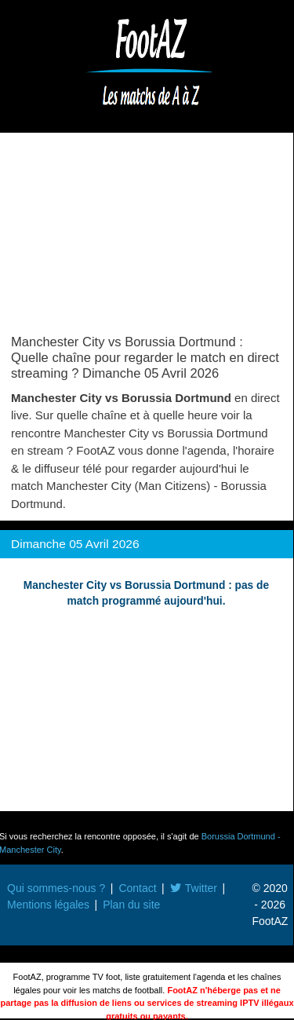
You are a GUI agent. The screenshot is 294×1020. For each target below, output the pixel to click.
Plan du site (131, 904)
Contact (137, 888)
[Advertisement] (147, 237)
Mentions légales (48, 904)
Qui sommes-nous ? (56, 888)
